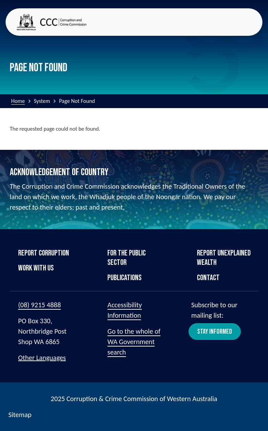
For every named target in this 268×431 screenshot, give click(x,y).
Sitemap (19, 414)
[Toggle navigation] (252, 22)
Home (18, 101)
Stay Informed (214, 331)
